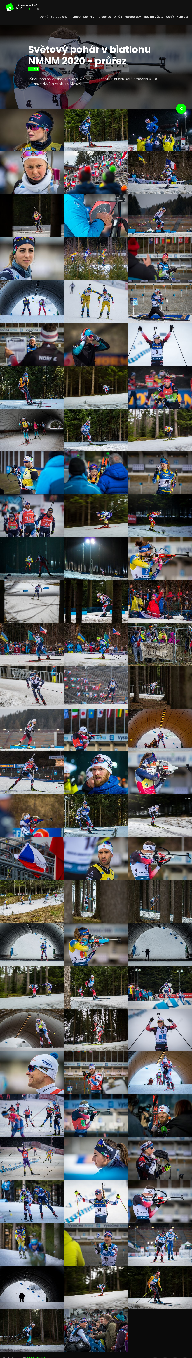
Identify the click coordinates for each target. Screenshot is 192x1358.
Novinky (88, 17)
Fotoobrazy (133, 17)
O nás (118, 17)
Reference (104, 17)
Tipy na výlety (153, 17)
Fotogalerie (60, 17)
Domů (44, 17)
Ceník (170, 17)
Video (76, 17)
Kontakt (182, 17)
